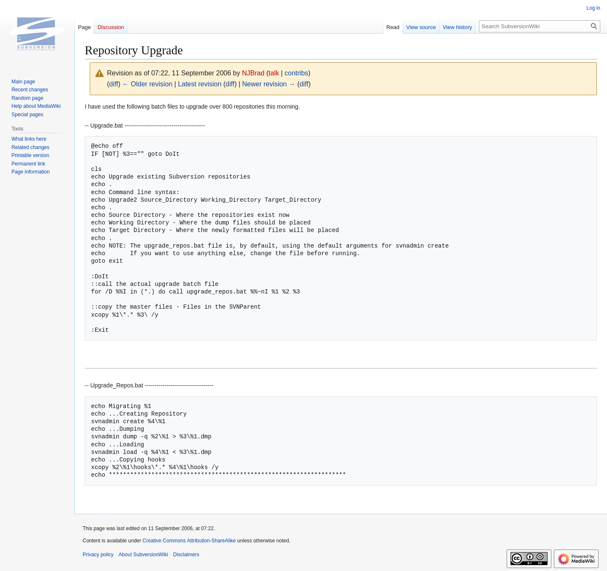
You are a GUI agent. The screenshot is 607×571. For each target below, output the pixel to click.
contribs (296, 73)
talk (274, 73)
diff (113, 84)
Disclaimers (186, 555)
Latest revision (199, 84)
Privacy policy (98, 555)
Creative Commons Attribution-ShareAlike (189, 541)
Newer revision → (268, 84)
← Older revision (147, 84)
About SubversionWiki (143, 555)
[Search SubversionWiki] (539, 26)
